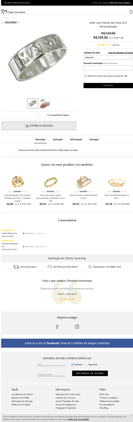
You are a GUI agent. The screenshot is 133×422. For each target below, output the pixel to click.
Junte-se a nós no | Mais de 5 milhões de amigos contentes (67, 343)
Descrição (40, 139)
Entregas (94, 139)
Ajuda (15, 389)
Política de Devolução (21, 404)
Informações (63, 389)
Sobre (103, 389)
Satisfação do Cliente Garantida (67, 258)
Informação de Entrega (22, 401)
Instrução (58, 139)
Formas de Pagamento (66, 404)
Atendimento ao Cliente (22, 394)
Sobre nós (104, 394)
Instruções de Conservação (68, 394)
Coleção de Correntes (66, 397)
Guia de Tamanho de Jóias (67, 401)
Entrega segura (25, 266)
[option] (38, 3)
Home (6, 18)
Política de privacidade (109, 401)
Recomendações (107, 404)
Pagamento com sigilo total (104, 266)
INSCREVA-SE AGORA (90, 373)
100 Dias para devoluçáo (62, 266)
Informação (76, 139)
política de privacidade (78, 419)
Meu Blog (104, 408)
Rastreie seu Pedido (20, 397)
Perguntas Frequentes (66, 408)
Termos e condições (109, 397)
